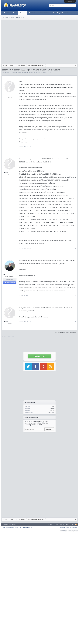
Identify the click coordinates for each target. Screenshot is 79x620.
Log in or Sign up (69, 1)
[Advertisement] (20, 41)
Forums (22, 13)
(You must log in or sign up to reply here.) (66, 332)
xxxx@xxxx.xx (39, 198)
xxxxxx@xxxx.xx (51, 198)
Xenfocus (13, 524)
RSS (76, 524)
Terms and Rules (64, 527)
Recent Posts (22, 17)
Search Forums (9, 17)
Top (72, 524)
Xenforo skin (6, 524)
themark (38, 72)
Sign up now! (39, 356)
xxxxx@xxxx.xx (70, 177)
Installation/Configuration (20, 72)
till (4, 274)
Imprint (62, 524)
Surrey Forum (74, 530)
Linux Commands (44, 13)
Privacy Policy (73, 527)
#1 (75, 146)
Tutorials (6, 13)
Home (67, 524)
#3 (75, 295)
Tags (14, 13)
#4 (75, 321)
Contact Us (50, 524)
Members (32, 13)
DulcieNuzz (51, 412)
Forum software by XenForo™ (17, 527)
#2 (75, 248)
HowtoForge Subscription (60, 13)
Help (57, 524)
